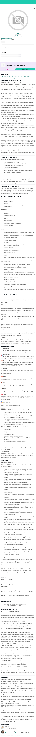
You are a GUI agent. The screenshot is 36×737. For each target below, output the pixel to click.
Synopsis (16, 78)
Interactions (10, 78)
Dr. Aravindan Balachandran (12, 732)
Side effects (23, 76)
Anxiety (3, 41)
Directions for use (15, 76)
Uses (2, 76)
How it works (7, 76)
